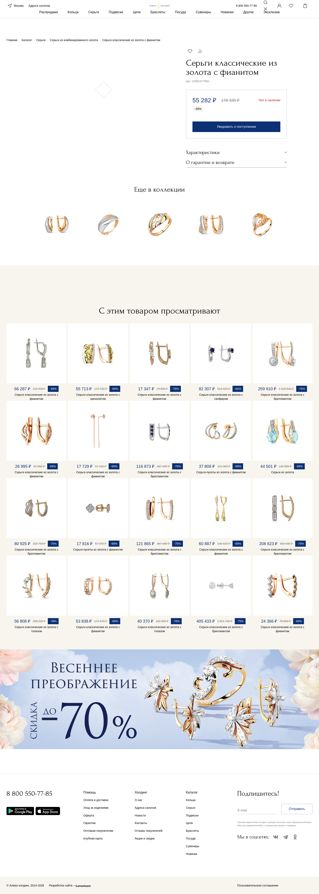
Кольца (73, 26)
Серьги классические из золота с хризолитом (98, 396)
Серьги (93, 26)
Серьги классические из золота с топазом (36, 629)
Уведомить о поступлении (236, 126)
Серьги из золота (282, 472)
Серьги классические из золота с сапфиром (221, 396)
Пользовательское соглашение (257, 885)
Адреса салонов (39, 11)
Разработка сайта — (62, 885)
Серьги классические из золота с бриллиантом (282, 396)
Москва (15, 12)
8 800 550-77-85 (246, 11)
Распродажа (48, 26)
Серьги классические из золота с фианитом (36, 396)
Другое (248, 26)
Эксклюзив (271, 26)
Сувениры (203, 26)
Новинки (227, 26)
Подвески (116, 26)
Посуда (180, 26)
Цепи (137, 26)
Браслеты (157, 26)
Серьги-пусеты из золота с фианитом (221, 472)
